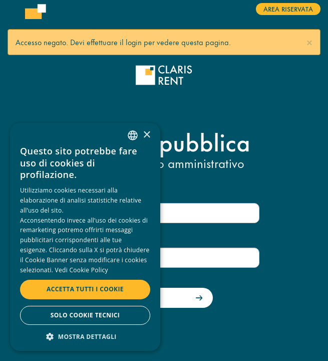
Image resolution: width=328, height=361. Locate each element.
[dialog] (85, 237)
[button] (309, 41)
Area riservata (288, 9)
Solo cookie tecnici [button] (85, 315)
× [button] (146, 135)
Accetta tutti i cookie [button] (85, 289)
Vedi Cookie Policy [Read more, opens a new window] (81, 270)
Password (88, 238)
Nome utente (93, 193)
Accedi (139, 298)
